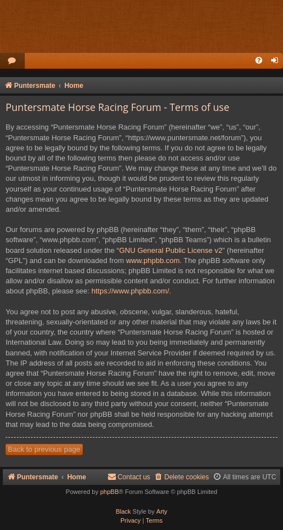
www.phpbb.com (152, 260)
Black (123, 511)
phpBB (109, 491)
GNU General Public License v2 (171, 250)
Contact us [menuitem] (128, 477)
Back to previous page (44, 449)
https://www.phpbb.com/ (130, 291)
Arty (162, 511)
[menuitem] (12, 61)
